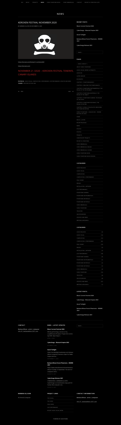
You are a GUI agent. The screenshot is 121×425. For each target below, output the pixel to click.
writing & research (83, 220)
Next (69, 91)
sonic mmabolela (82, 205)
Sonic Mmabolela (68, 2)
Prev (22, 91)
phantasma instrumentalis (85, 195)
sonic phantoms (82, 208)
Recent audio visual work (55, 410)
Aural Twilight (81, 35)
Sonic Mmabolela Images (84, 147)
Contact (79, 2)
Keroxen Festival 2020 (29, 83)
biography (80, 79)
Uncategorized (81, 214)
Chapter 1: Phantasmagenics (85, 82)
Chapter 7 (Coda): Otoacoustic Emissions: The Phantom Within (89, 108)
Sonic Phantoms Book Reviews (86, 156)
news (60, 13)
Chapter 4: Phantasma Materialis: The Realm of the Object (88, 93)
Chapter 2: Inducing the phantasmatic (88, 85)
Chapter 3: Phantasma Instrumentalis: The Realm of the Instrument (89, 89)
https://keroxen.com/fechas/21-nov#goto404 (31, 62)
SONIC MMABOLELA (82, 144)
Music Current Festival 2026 (85, 26)
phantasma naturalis (83, 201)
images (79, 183)
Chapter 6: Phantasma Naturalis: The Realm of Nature (88, 103)
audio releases (81, 167)
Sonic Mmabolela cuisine (84, 150)
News (42, 2)
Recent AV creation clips (92, 2)
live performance (55, 81)
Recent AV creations (83, 141)
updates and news (65, 81)
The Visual (50, 398)
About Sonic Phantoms (84, 67)
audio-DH (79, 73)
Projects (35, 2)
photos (79, 128)
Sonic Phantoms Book (53, 2)
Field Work (50, 404)
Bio (22, 2)
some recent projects (83, 138)
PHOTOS (79, 132)
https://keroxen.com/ (24, 66)
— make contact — (82, 64)
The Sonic (50, 401)
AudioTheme (64, 419)
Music (27, 2)
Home (78, 116)
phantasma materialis (83, 198)
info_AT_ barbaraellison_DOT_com (28, 331)
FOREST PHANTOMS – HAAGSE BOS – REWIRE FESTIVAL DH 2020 (89, 112)
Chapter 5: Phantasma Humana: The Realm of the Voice (89, 98)
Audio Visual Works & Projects (86, 70)
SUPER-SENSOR (81, 76)
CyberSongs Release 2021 (84, 45)
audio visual (28, 81)
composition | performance (41, 81)
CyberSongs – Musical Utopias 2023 (87, 30)
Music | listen (81, 119)
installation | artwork (84, 186)
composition (80, 174)
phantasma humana (83, 192)
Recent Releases (82, 122)
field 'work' (80, 180)
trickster (80, 211)
